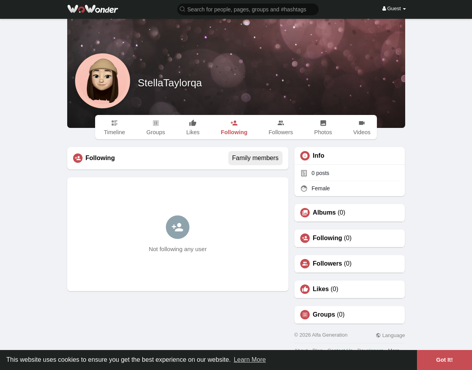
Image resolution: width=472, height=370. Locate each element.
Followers (327, 264)
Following (327, 238)
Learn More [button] (250, 359)
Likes (321, 289)
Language (390, 335)
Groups (324, 315)
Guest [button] (394, 8)
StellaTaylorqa (170, 83)
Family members (255, 158)
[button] (247, 8)
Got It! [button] (444, 360)
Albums (324, 213)
